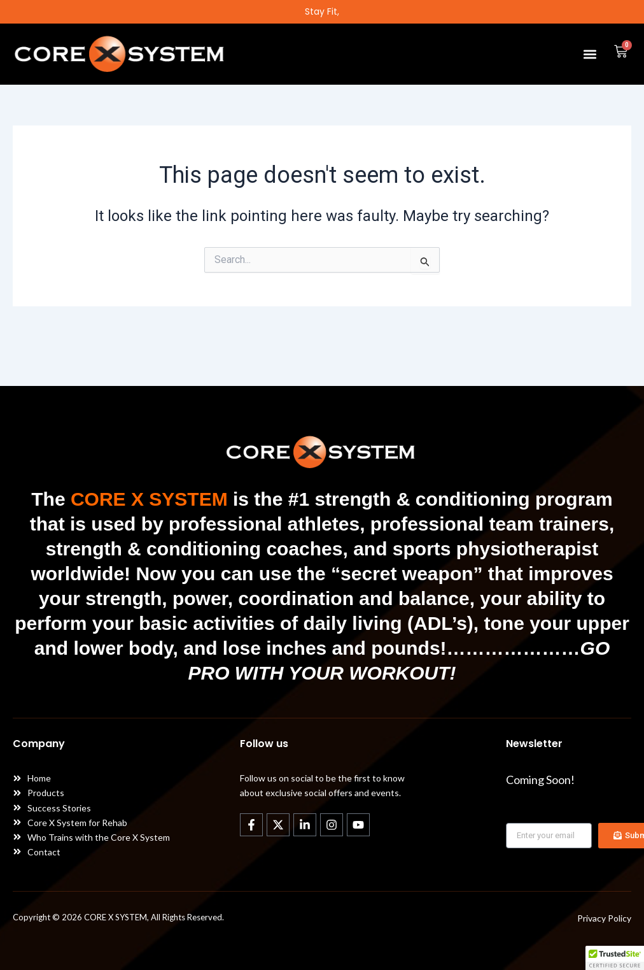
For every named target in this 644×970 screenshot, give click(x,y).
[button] (589, 53)
